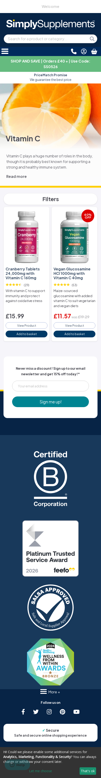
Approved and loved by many (50, 77)
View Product (26, 325)
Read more (16, 176)
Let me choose (40, 771)
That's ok (88, 771)
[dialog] (50, 762)
